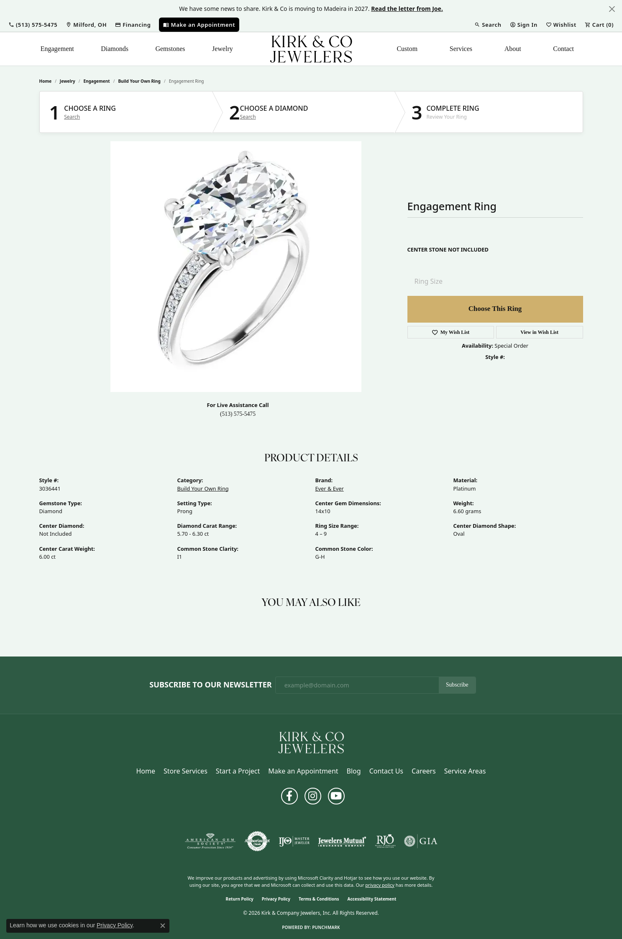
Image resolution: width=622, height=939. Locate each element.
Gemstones (170, 48)
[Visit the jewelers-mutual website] (342, 841)
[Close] (612, 9)
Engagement (57, 48)
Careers (424, 771)
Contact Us (386, 771)
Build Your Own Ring (139, 81)
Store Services (185, 771)
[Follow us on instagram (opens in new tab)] (313, 796)
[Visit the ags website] (210, 841)
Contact (563, 48)
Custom (407, 48)
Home (45, 81)
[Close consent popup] (162, 925)
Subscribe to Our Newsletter (210, 685)
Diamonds (114, 48)
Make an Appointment (303, 771)
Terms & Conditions (319, 899)
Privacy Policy (276, 899)
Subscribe (457, 685)
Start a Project (238, 771)
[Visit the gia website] (421, 841)
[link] (86, 25)
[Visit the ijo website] (294, 841)
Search (72, 117)
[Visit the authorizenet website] (257, 841)
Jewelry (222, 48)
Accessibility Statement (372, 899)
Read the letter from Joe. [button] (407, 9)
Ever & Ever (329, 488)
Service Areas (465, 771)
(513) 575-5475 (238, 414)
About (512, 48)
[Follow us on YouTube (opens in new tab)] (336, 796)
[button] (32, 25)
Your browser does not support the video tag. (235, 266)
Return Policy (239, 899)
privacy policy (379, 885)
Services (461, 48)
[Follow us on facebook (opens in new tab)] (289, 796)
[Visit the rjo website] (385, 841)
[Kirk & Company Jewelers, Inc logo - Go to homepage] (311, 49)
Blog (354, 771)
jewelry (67, 81)
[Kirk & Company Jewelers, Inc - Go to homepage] (311, 742)
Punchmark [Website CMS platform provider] (326, 927)
